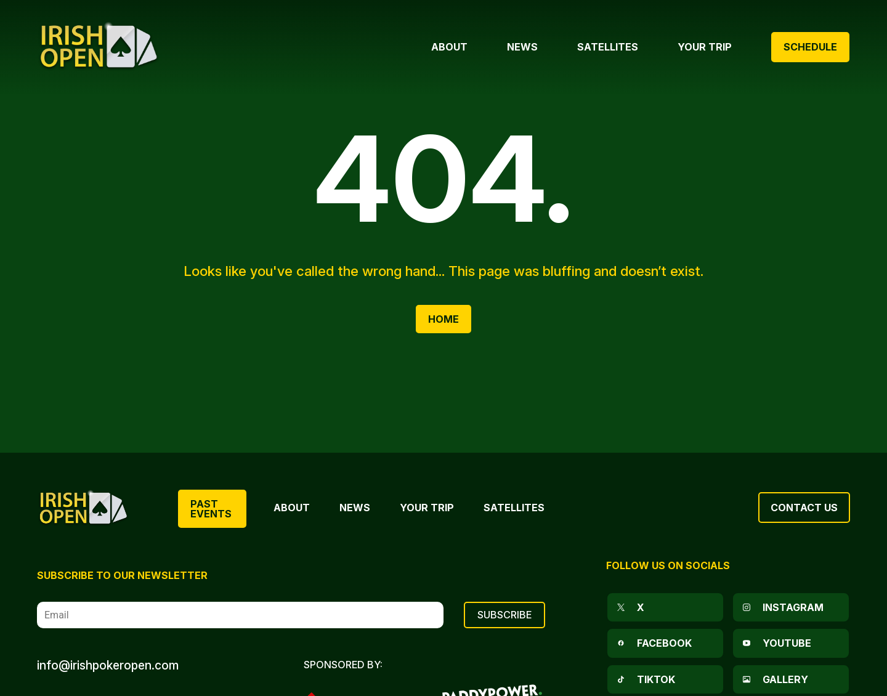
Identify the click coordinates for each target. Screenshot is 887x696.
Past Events (211, 509)
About (291, 507)
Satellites (514, 507)
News (354, 507)
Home (443, 319)
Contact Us (804, 507)
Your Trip (427, 507)
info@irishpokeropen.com (108, 665)
